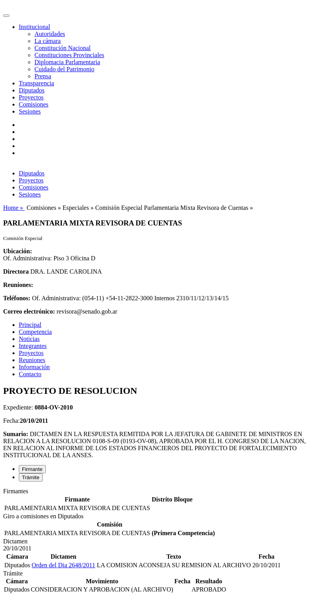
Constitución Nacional (62, 48)
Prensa (42, 76)
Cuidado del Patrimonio (64, 69)
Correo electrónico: (29, 311)
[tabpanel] (157, 500)
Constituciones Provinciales (69, 55)
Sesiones (30, 111)
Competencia (35, 331)
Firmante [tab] (32, 469)
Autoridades (49, 34)
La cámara (47, 41)
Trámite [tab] (31, 477)
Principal (30, 324)
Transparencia (36, 83)
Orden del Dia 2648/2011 (63, 565)
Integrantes (33, 346)
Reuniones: (18, 284)
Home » (14, 207)
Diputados (32, 90)
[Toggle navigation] (6, 15)
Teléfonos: (17, 298)
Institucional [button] (34, 26)
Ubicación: (17, 251)
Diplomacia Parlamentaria (67, 62)
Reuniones (32, 360)
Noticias (29, 338)
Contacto (30, 374)
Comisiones (34, 104)
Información (34, 367)
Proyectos (31, 97)
